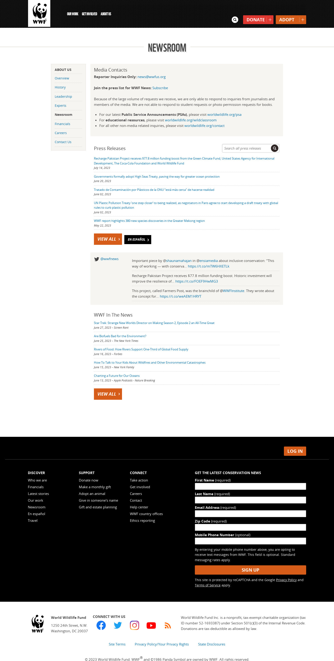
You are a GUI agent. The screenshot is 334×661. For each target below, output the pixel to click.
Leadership (63, 86)
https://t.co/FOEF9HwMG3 (196, 271)
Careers (61, 122)
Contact (136, 490)
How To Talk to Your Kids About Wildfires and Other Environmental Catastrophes (150, 352)
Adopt (286, 10)
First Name (213, 470)
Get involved (140, 476)
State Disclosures (211, 633)
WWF (39, 14)
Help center (139, 496)
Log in (295, 441)
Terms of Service (208, 575)
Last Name (212, 483)
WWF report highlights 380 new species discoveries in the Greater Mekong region (149, 210)
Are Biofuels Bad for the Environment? (120, 326)
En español (36, 503)
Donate (256, 10)
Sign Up (250, 560)
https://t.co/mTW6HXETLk (208, 256)
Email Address (215, 497)
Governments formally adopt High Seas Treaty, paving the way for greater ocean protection (157, 166)
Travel (33, 510)
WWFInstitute (233, 280)
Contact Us (63, 131)
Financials (62, 113)
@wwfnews (109, 248)
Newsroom (63, 104)
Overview (62, 68)
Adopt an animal (92, 483)
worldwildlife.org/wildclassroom (191, 109)
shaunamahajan (179, 250)
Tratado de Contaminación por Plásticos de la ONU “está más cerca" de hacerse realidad (154, 179)
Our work (35, 490)
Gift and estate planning (98, 496)
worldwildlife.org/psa (224, 104)
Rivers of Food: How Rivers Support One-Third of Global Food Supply (141, 339)
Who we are (37, 470)
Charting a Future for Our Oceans (117, 365)
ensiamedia (208, 250)
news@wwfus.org (152, 66)
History (60, 77)
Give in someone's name (98, 490)
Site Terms (117, 633)
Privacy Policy (286, 569)
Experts (60, 95)
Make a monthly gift (95, 476)
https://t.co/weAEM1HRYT (180, 286)
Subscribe (160, 77)
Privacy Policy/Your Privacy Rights (162, 633)
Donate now (88, 470)
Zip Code (211, 511)
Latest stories (38, 483)
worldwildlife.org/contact (204, 115)
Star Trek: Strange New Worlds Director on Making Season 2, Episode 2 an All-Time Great (154, 313)
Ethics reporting (142, 510)
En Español (139, 229)
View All (109, 229)
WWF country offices (146, 503)
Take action (139, 470)
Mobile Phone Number (222, 524)
